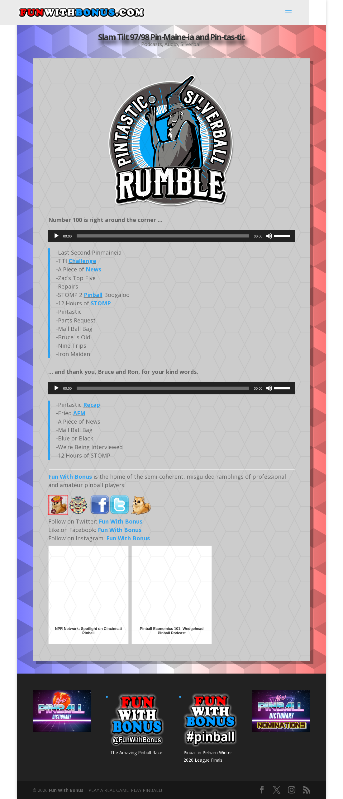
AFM (79, 413)
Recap (91, 404)
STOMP (101, 303)
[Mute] (269, 236)
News (93, 269)
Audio (171, 43)
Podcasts (151, 43)
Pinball (93, 294)
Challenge (82, 261)
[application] (171, 236)
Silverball (191, 43)
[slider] (163, 235)
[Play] (56, 236)
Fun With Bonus (70, 476)
